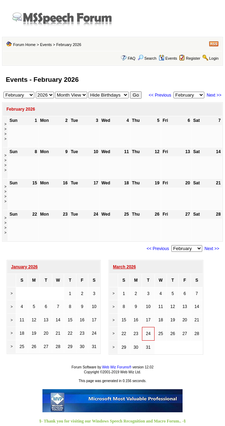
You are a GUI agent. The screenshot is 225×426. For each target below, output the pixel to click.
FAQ (131, 58)
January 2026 (24, 266)
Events (46, 44)
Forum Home (24, 44)
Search (147, 58)
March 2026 (124, 266)
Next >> (214, 95)
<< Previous (160, 95)
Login (214, 58)
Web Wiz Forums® (116, 367)
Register (193, 58)
